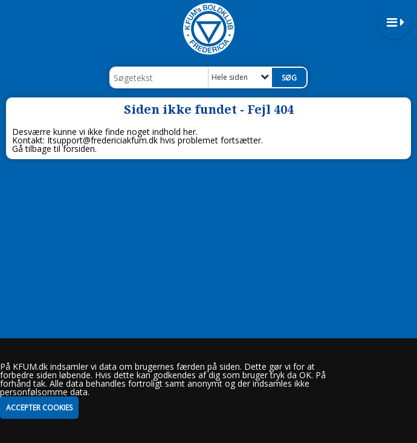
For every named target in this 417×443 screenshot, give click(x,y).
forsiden (79, 148)
